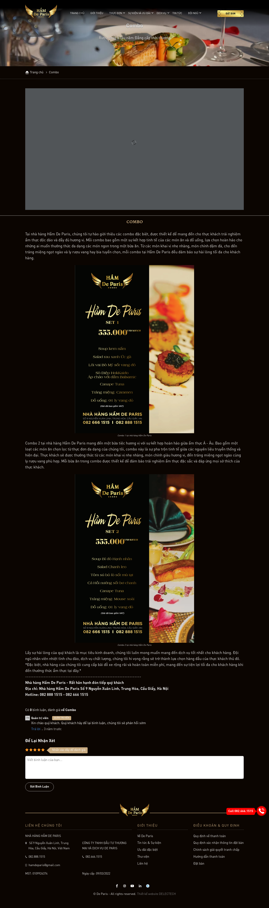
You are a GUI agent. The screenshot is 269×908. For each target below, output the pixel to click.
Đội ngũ (193, 13)
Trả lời (36, 732)
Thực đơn (115, 13)
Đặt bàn (230, 14)
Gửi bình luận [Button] (39, 789)
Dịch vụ (162, 13)
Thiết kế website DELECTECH (156, 896)
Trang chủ (77, 13)
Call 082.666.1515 (240, 811)
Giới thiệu (96, 13)
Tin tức (177, 13)
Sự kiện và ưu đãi (139, 13)
